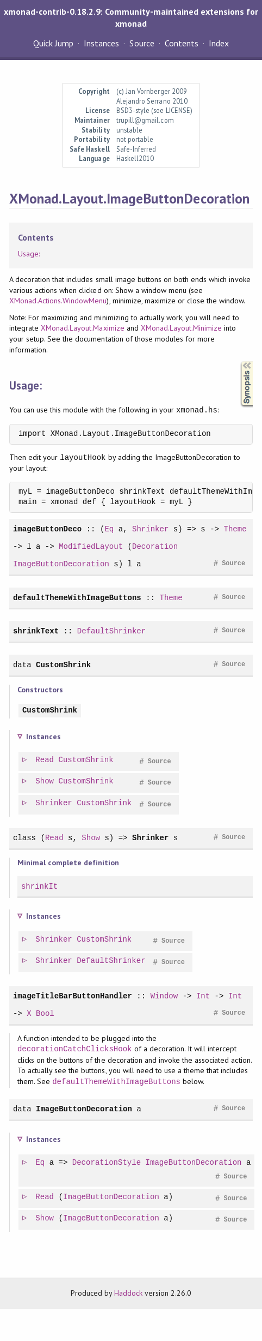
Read (45, 760)
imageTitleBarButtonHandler (72, 996)
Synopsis (238, 361)
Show (45, 781)
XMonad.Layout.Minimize (181, 328)
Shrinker (150, 529)
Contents (181, 43)
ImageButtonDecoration (61, 564)
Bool (45, 1013)
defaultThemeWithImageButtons (77, 597)
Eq (109, 529)
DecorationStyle (107, 1163)
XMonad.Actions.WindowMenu (58, 301)
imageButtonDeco (47, 529)
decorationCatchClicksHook (74, 1049)
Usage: (29, 254)
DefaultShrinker (111, 631)
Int (203, 996)
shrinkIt (39, 886)
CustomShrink (63, 665)
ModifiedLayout (91, 546)
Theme (234, 529)
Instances (101, 43)
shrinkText (36, 631)
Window (164, 996)
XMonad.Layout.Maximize (82, 328)
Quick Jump (53, 43)
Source (141, 43)
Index (219, 43)
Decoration (155, 546)
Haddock (128, 1293)
